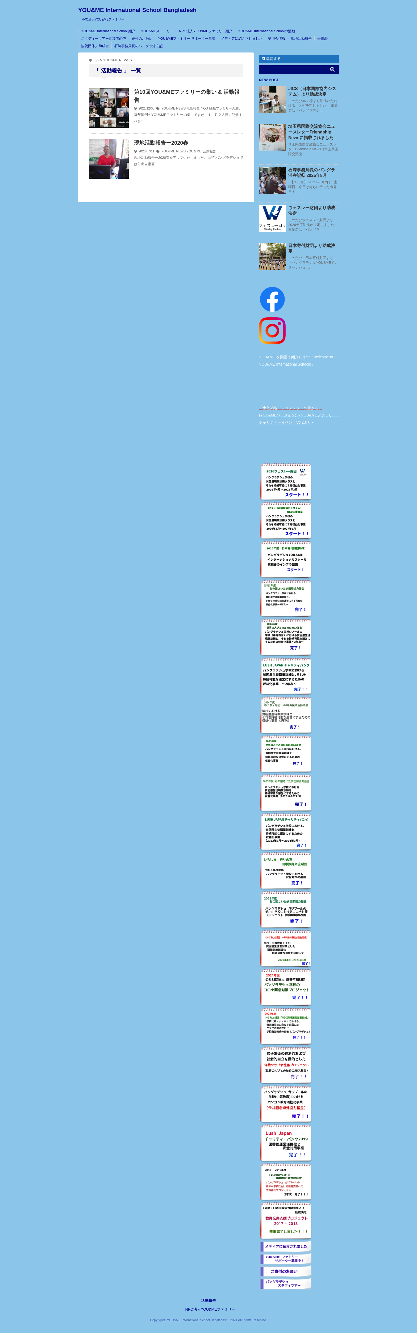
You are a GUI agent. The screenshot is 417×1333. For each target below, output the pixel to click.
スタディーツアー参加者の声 (103, 38)
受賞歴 (322, 38)
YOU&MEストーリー (157, 31)
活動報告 (193, 108)
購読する (271, 58)
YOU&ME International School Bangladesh (137, 10)
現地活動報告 (301, 38)
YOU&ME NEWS (173, 108)
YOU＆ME (193, 151)
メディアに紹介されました (241, 38)
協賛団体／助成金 (95, 46)
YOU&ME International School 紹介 (108, 31)
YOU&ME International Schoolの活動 (266, 31)
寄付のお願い (142, 38)
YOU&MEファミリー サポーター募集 (186, 38)
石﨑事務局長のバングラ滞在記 (138, 46)
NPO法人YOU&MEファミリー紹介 (206, 31)
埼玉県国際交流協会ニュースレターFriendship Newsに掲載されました (311, 132)
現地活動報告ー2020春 (161, 143)
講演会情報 (276, 38)
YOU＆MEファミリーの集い (221, 108)
